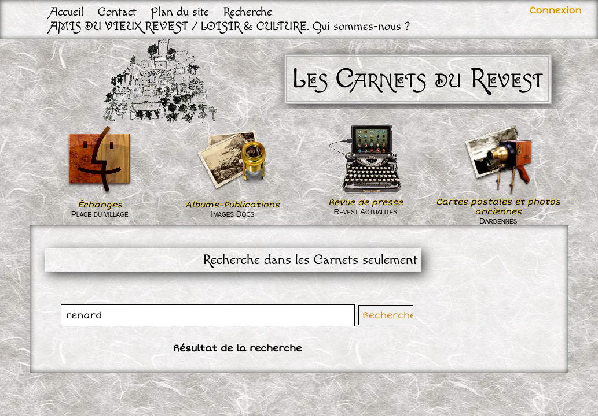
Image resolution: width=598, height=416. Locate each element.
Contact (117, 12)
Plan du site (180, 12)
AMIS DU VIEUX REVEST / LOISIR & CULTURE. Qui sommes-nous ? (230, 26)
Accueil (67, 12)
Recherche (247, 12)
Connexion (556, 10)
